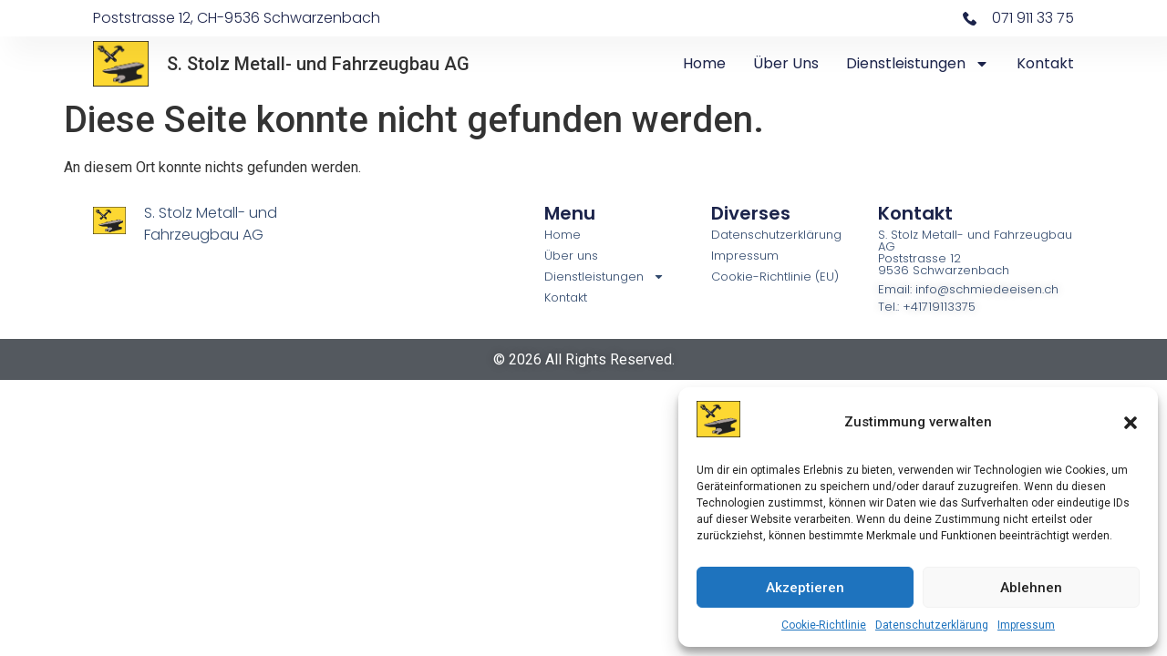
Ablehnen (1031, 587)
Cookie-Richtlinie (823, 625)
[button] (1130, 423)
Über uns (786, 63)
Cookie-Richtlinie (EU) (775, 276)
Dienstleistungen (917, 64)
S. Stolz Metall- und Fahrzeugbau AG (318, 64)
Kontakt (1045, 63)
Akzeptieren (805, 587)
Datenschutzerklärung (931, 625)
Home (704, 63)
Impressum (1026, 625)
